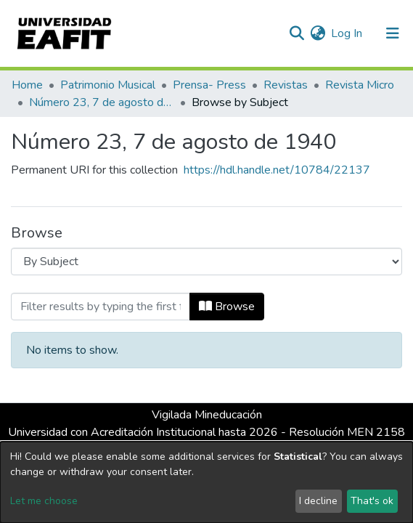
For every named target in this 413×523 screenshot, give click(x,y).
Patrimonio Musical (107, 85)
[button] (317, 33)
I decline (318, 501)
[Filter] (100, 306)
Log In (347, 33)
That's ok (372, 501)
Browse (227, 307)
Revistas (285, 85)
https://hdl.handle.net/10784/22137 (277, 170)
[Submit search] (296, 33)
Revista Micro (359, 85)
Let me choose (44, 501)
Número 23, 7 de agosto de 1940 (101, 102)
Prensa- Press (209, 85)
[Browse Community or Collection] (206, 261)
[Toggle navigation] (392, 33)
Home (27, 85)
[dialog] (206, 482)
